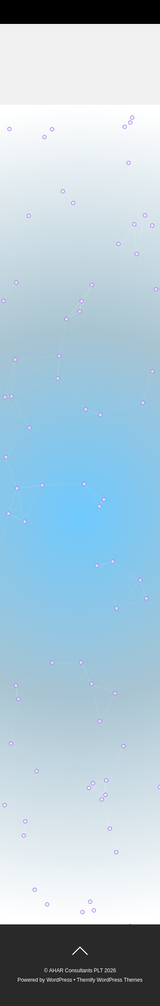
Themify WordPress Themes (110, 980)
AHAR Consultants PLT (76, 971)
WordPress (59, 980)
